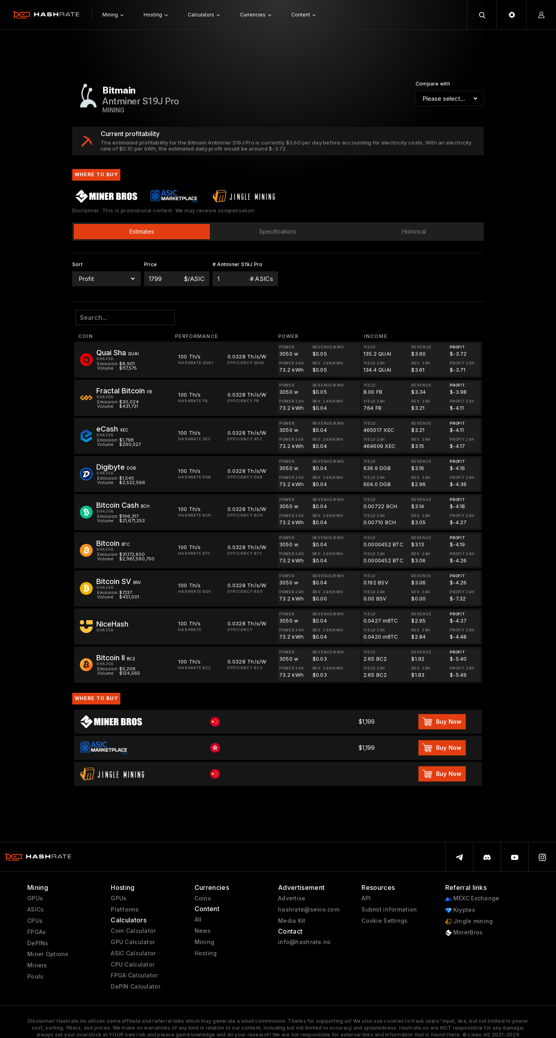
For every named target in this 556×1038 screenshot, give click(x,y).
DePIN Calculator (135, 986)
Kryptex (460, 910)
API (366, 898)
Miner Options (48, 954)
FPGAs (36, 932)
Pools (35, 976)
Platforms (125, 909)
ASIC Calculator (133, 953)
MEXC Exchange (472, 898)
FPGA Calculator (134, 975)
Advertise (292, 898)
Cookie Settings (384, 921)
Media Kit (292, 921)
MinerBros (464, 932)
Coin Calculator (133, 931)
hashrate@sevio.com (308, 909)
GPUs (35, 898)
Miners (37, 965)
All (198, 919)
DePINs (38, 943)
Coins (203, 898)
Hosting (206, 953)
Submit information (389, 909)
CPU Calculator (132, 964)
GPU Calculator (133, 942)
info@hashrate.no (304, 942)
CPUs (35, 921)
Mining (205, 942)
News (203, 931)
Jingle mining (469, 921)
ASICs (35, 909)
